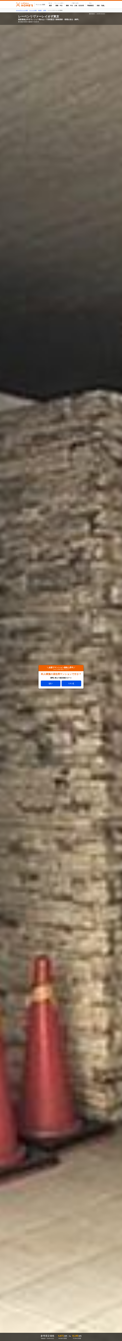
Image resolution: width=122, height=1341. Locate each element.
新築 (57, 5)
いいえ (71, 683)
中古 (61, 5)
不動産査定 (90, 5)
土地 (75, 5)
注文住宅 (81, 5)
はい (51, 683)
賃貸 (50, 5)
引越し (103, 5)
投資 (98, 5)
